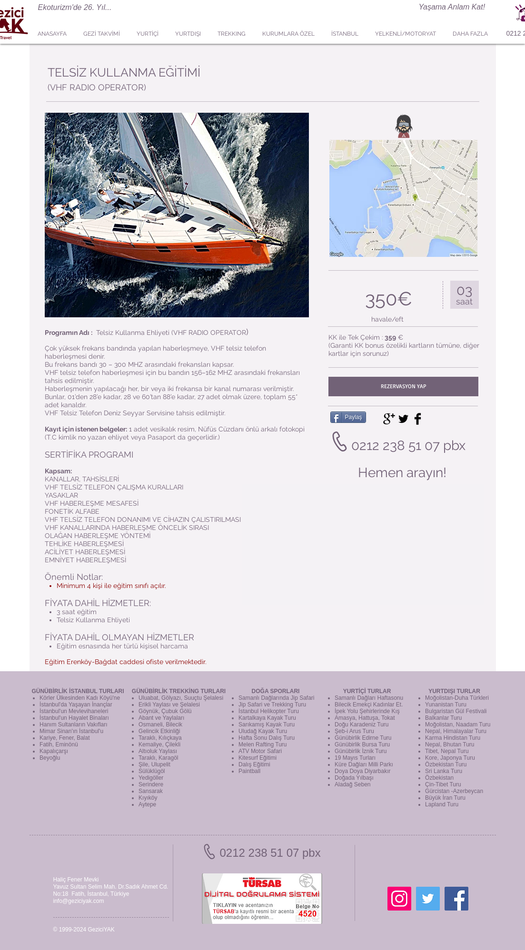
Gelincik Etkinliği (159, 731)
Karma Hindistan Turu (452, 738)
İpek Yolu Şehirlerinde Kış (367, 711)
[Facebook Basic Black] (418, 419)
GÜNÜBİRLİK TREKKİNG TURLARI (179, 691)
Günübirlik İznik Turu (360, 751)
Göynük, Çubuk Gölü (165, 711)
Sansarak (151, 791)
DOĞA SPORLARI (276, 691)
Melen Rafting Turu (262, 744)
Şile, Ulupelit (154, 764)
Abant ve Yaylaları (161, 718)
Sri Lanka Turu (443, 771)
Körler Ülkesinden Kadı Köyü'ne (80, 698)
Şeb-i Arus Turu (354, 731)
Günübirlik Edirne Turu (363, 738)
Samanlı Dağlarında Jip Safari (276, 698)
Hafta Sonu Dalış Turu (266, 738)
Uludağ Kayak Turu (262, 731)
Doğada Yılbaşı (354, 777)
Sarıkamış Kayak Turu (266, 724)
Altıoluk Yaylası (158, 751)
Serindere (151, 784)
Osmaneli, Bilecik (160, 724)
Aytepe (147, 804)
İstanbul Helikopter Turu (268, 711)
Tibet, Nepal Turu (447, 751)
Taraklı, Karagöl (158, 757)
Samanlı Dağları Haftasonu (369, 698)
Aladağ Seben (352, 784)
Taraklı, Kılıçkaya (160, 738)
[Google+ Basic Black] (389, 419)
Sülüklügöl (152, 771)
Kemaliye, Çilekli (159, 744)
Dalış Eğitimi (254, 764)
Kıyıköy (148, 797)
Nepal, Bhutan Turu (449, 744)
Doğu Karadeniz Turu (361, 724)
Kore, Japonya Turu (450, 757)
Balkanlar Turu (443, 718)
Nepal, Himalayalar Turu (455, 731)
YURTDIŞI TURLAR (454, 691)
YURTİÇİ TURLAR (367, 691)
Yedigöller (151, 777)
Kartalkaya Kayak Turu (267, 718)
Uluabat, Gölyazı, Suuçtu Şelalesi (181, 698)
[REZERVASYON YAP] (403, 386)
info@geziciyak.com (78, 901)
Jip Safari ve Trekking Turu (272, 704)
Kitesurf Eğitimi (257, 757)
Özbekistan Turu (445, 764)
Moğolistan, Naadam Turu (457, 724)
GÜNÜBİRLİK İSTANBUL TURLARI (77, 691)
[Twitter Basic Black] (403, 419)
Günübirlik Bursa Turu (362, 744)
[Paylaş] (348, 417)
